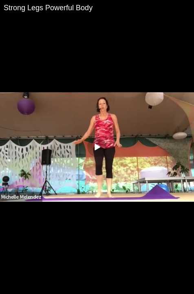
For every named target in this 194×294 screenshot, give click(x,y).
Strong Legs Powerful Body (48, 8)
